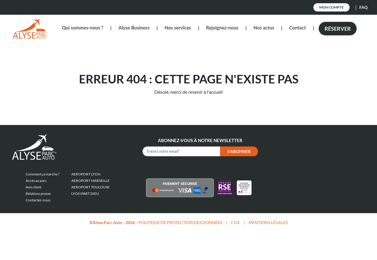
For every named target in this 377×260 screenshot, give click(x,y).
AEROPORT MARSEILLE (90, 180)
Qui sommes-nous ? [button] (82, 27)
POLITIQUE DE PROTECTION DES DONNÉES (180, 222)
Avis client (33, 187)
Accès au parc (36, 180)
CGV (235, 222)
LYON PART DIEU (85, 193)
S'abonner (239, 151)
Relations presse (38, 193)
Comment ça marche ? (42, 174)
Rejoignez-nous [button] (222, 27)
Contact (297, 27)
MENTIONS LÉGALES (268, 222)
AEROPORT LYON (85, 174)
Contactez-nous (38, 200)
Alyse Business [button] (134, 27)
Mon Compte (331, 7)
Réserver (338, 28)
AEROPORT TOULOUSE (90, 187)
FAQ (363, 7)
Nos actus (264, 27)
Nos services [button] (178, 27)
